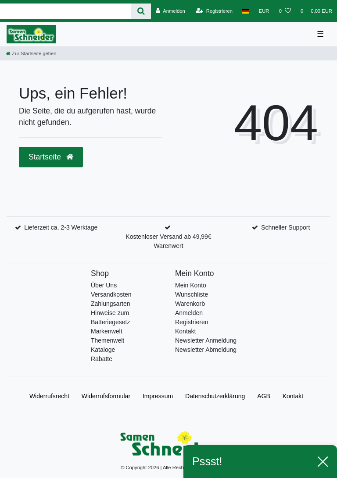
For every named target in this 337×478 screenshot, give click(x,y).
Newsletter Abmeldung (206, 349)
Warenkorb (190, 303)
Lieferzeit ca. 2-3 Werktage (60, 227)
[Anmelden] (170, 11)
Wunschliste (191, 294)
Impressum (158, 396)
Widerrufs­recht (49, 396)
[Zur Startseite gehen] (31, 53)
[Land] (245, 11)
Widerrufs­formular (106, 396)
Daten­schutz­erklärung (215, 396)
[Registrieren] (214, 11)
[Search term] (65, 11)
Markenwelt (106, 331)
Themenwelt (107, 340)
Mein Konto (190, 285)
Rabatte (101, 358)
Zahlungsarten (110, 303)
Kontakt (185, 331)
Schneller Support (285, 227)
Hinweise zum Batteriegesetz (110, 317)
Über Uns (104, 285)
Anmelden (189, 312)
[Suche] (141, 11)
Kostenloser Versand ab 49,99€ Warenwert (168, 241)
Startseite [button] (51, 156)
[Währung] (264, 11)
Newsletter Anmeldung (206, 340)
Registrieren (191, 322)
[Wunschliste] (285, 11)
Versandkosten (111, 294)
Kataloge (103, 349)
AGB (263, 396)
